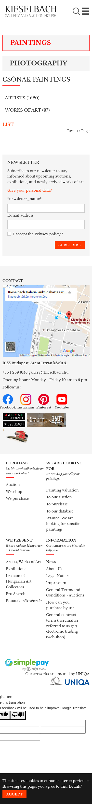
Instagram (25, 401)
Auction (13, 484)
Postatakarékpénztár (24, 601)
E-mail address (20, 215)
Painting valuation (62, 490)
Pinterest (43, 401)
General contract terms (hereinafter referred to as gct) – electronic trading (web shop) (63, 626)
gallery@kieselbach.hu (48, 372)
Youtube (62, 401)
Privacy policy (48, 234)
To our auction (59, 497)
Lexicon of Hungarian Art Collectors (18, 581)
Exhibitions (16, 569)
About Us (54, 569)
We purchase (17, 498)
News (51, 562)
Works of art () (27, 110)
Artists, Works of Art (23, 562)
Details (75, 786)
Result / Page (78, 131)
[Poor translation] (18, 715)
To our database (60, 511)
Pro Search (16, 594)
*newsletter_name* (22, 199)
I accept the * (35, 234)
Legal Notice (57, 576)
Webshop (14, 492)
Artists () (22, 98)
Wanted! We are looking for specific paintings (63, 523)
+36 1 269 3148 (14, 372)
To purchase (57, 504)
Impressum (56, 583)
